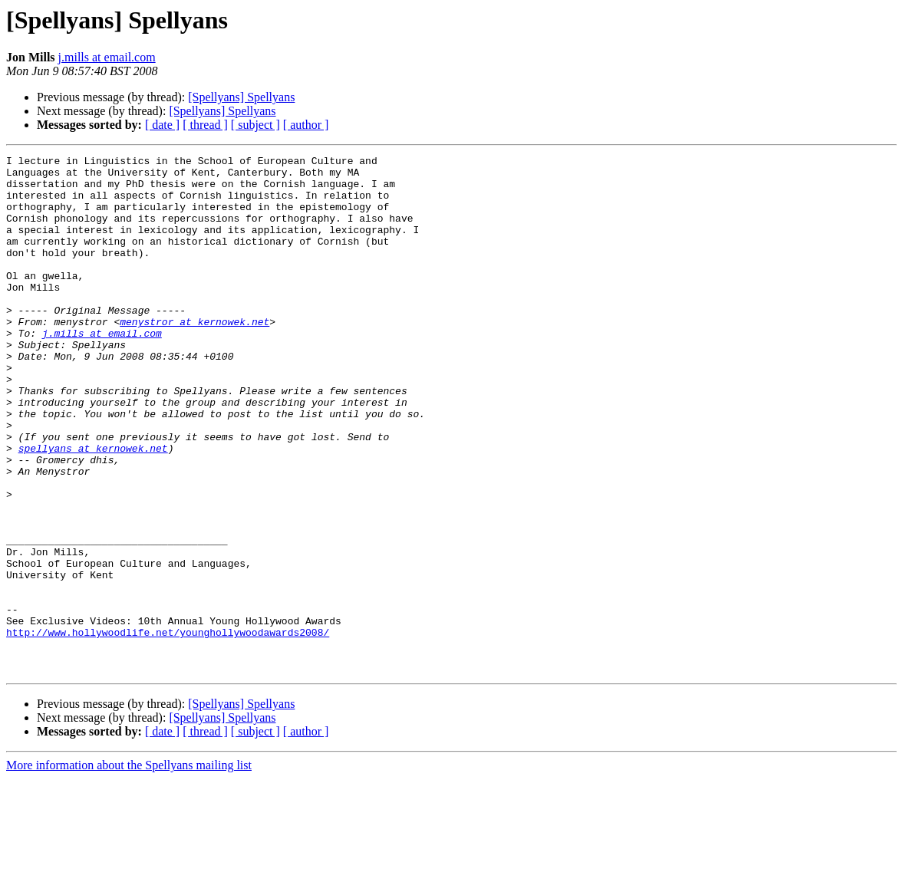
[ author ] (306, 124)
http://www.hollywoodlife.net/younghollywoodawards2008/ (167, 729)
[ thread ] (205, 124)
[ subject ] (255, 124)
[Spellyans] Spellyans (241, 97)
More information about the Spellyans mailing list (129, 868)
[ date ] (162, 124)
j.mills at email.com (107, 57)
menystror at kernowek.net (194, 356)
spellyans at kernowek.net (93, 508)
